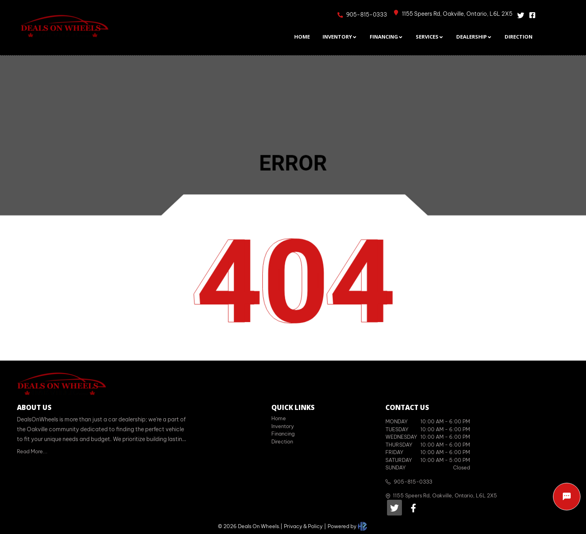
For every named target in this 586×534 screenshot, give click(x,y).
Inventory (282, 426)
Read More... (32, 451)
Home (278, 418)
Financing (283, 433)
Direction (282, 441)
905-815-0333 (413, 481)
